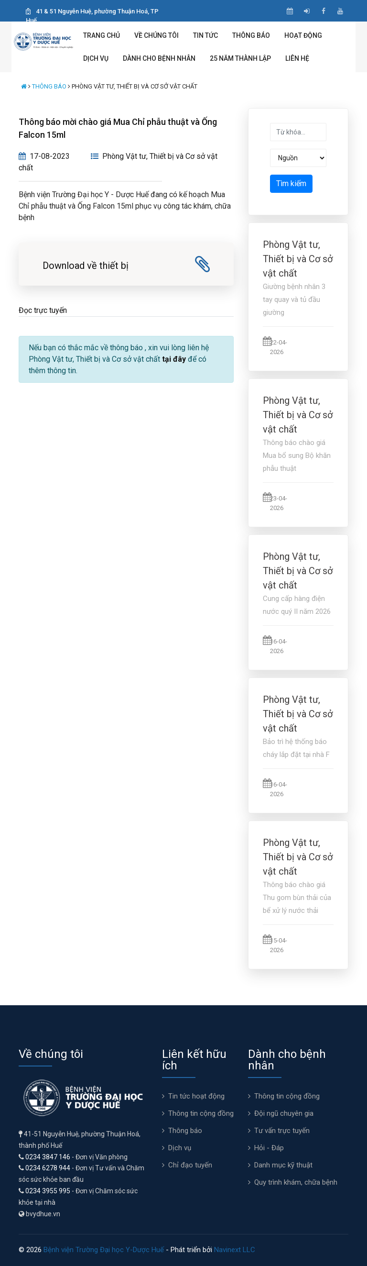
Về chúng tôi (156, 35)
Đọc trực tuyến (43, 310)
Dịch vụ (95, 58)
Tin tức (205, 35)
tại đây (174, 359)
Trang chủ (101, 35)
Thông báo (251, 35)
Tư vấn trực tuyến (282, 1130)
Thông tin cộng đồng (201, 1113)
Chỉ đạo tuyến (190, 1165)
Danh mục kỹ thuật (283, 1165)
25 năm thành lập (240, 58)
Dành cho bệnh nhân (159, 58)
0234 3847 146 (47, 1157)
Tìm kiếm (291, 183)
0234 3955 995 (47, 1191)
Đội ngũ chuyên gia (283, 1113)
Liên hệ (297, 58)
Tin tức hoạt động (196, 1096)
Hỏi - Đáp (269, 1148)
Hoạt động (303, 35)
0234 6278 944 (47, 1168)
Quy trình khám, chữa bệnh (295, 1182)
